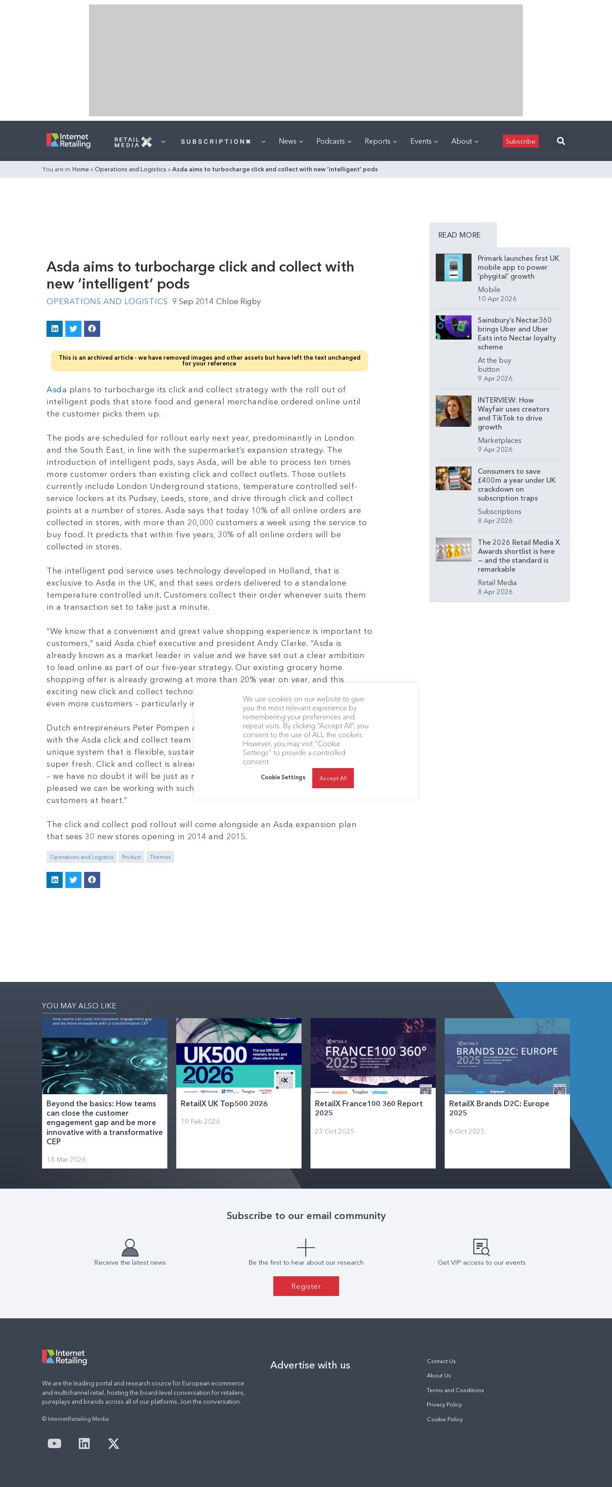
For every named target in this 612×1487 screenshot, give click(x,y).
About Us (439, 1375)
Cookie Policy (445, 1418)
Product (131, 856)
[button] (560, 141)
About (464, 140)
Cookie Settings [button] (283, 777)
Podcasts (333, 140)
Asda (57, 389)
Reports (381, 140)
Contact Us (441, 1360)
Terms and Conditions (455, 1389)
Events (424, 140)
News (291, 140)
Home (80, 169)
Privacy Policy (444, 1404)
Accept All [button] (333, 778)
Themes (160, 856)
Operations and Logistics (130, 169)
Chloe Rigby (242, 301)
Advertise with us (310, 1364)
